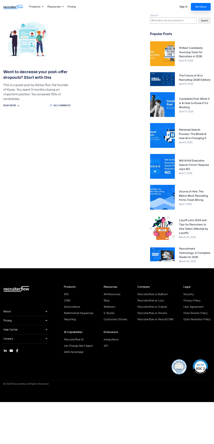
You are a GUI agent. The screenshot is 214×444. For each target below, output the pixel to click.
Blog (106, 300)
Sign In (183, 6)
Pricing (72, 6)
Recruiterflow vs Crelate (152, 306)
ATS (66, 294)
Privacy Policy (191, 300)
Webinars (109, 306)
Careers (8, 338)
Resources (55, 6)
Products (36, 6)
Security (188, 294)
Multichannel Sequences (78, 313)
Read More (11, 105)
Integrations (111, 339)
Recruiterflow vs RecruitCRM (155, 319)
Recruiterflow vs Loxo (150, 300)
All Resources (112, 294)
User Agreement (193, 306)
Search (154, 15)
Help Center (10, 329)
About (7, 311)
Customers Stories (115, 319)
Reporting (70, 319)
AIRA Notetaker (74, 351)
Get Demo (201, 6)
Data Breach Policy (195, 313)
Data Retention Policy (197, 319)
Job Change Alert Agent (78, 345)
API (106, 345)
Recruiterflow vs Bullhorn (152, 294)
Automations (72, 306)
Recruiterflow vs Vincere (152, 313)
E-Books (109, 313)
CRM (67, 300)
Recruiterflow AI (74, 339)
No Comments (60, 105)
